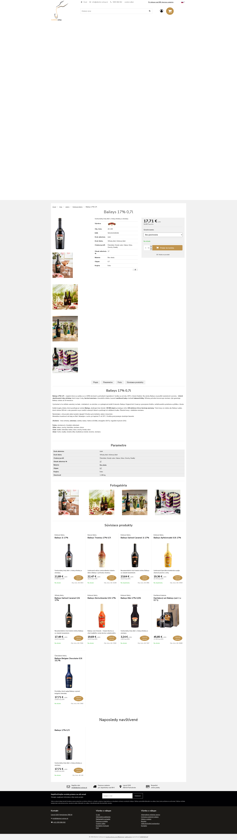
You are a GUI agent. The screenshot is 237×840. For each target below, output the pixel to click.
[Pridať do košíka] (163, 247)
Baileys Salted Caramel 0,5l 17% (67, 599)
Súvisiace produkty (135, 382)
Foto (120, 382)
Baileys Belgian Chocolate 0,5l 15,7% (68, 659)
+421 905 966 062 (59, 822)
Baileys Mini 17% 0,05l (131, 598)
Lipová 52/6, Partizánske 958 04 (61, 815)
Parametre (108, 382)
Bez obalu (103, 465)
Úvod (85, 2)
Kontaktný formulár (102, 826)
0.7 (101, 468)
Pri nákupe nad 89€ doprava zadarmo (160, 2)
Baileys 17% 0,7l (62, 730)
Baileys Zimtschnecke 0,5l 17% (102, 598)
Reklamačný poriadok (103, 819)
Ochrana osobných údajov (150, 817)
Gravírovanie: (149, 230)
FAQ (97, 828)
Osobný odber (100, 824)
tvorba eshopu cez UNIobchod (115, 837)
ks (148, 248)
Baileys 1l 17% (61, 537)
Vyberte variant (78, 578)
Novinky (143, 821)
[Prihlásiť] (161, 11)
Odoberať (138, 796)
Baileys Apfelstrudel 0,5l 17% (167, 537)
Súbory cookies (146, 819)
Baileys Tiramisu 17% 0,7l (99, 537)
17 (100, 462)
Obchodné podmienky (103, 817)
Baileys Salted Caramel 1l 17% (135, 537)
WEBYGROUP (144, 837)
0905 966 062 (117, 2)
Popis (95, 382)
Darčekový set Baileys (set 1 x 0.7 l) (167, 599)
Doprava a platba (102, 821)
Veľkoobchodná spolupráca (150, 824)
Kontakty (144, 826)
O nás (98, 815)
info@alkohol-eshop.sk (100, 2)
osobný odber (129, 2)
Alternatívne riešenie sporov (150, 815)
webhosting (128, 837)
